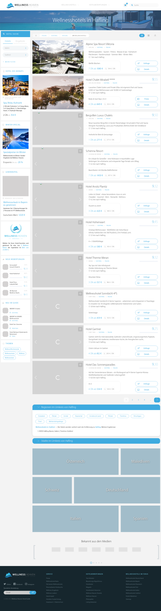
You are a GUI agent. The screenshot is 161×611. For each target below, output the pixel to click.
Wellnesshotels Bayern (133, 581)
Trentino (123, 416)
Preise (143, 99)
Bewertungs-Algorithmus (94, 581)
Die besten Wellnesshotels (54, 584)
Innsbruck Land (95, 416)
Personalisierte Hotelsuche (54, 587)
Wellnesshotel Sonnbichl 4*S (101, 293)
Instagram (29, 584)
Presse (48, 578)
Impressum (49, 602)
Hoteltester (89, 584)
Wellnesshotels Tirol (132, 587)
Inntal (66, 416)
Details (143, 69)
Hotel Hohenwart (95, 222)
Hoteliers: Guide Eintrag (53, 599)
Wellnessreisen (9, 358)
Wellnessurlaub (9, 353)
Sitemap (128, 599)
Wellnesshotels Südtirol (133, 593)
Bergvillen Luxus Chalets (99, 115)
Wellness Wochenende (12, 349)
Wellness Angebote (52, 590)
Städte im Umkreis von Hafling (57, 440)
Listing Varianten (91, 602)
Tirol (40, 421)
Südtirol (100, 47)
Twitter (7, 584)
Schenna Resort (94, 151)
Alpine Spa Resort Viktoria (100, 44)
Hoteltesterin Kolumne (93, 590)
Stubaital (41, 416)
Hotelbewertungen (99, 5)
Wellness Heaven (91, 596)
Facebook (18, 584)
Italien (108, 47)
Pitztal (110, 416)
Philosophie (89, 599)
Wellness (21, 353)
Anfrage (143, 63)
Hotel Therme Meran (97, 257)
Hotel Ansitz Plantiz (96, 186)
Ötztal (54, 416)
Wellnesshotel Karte (52, 581)
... (150, 400)
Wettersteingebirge (56, 421)
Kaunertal (78, 416)
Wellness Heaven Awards (94, 593)
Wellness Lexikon (51, 593)
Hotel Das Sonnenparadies (100, 364)
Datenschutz (59, 602)
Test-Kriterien (90, 578)
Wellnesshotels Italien (132, 590)
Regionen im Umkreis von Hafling (58, 407)
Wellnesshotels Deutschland (135, 578)
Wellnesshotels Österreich (134, 584)
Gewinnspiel (50, 596)
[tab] (96, 407)
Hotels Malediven (131, 596)
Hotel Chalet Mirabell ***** (100, 79)
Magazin (88, 587)
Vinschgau (137, 416)
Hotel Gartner (93, 329)
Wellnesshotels (70, 5)
